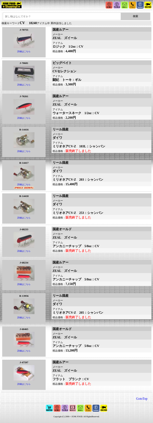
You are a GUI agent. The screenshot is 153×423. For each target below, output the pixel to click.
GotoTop (141, 398)
